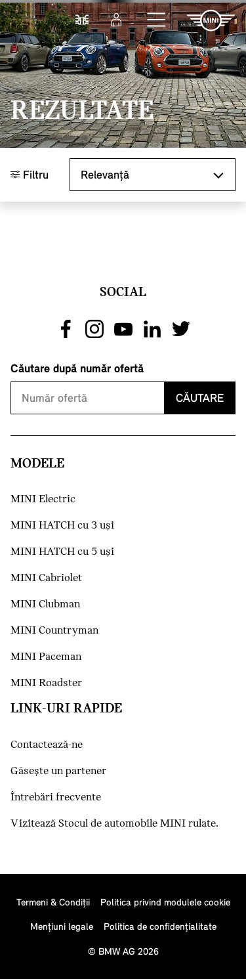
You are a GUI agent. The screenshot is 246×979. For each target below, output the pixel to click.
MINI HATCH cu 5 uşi (62, 552)
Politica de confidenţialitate (160, 926)
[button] (156, 20)
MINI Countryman (54, 630)
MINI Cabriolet (46, 578)
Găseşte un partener (58, 771)
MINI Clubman (45, 604)
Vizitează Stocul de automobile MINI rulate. (114, 823)
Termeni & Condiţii (53, 902)
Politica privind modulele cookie (165, 902)
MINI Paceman (45, 657)
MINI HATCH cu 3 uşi (62, 525)
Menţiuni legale (61, 926)
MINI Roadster (46, 683)
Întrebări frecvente (55, 797)
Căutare (200, 397)
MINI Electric (42, 499)
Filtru (29, 174)
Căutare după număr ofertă (77, 368)
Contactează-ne (46, 745)
